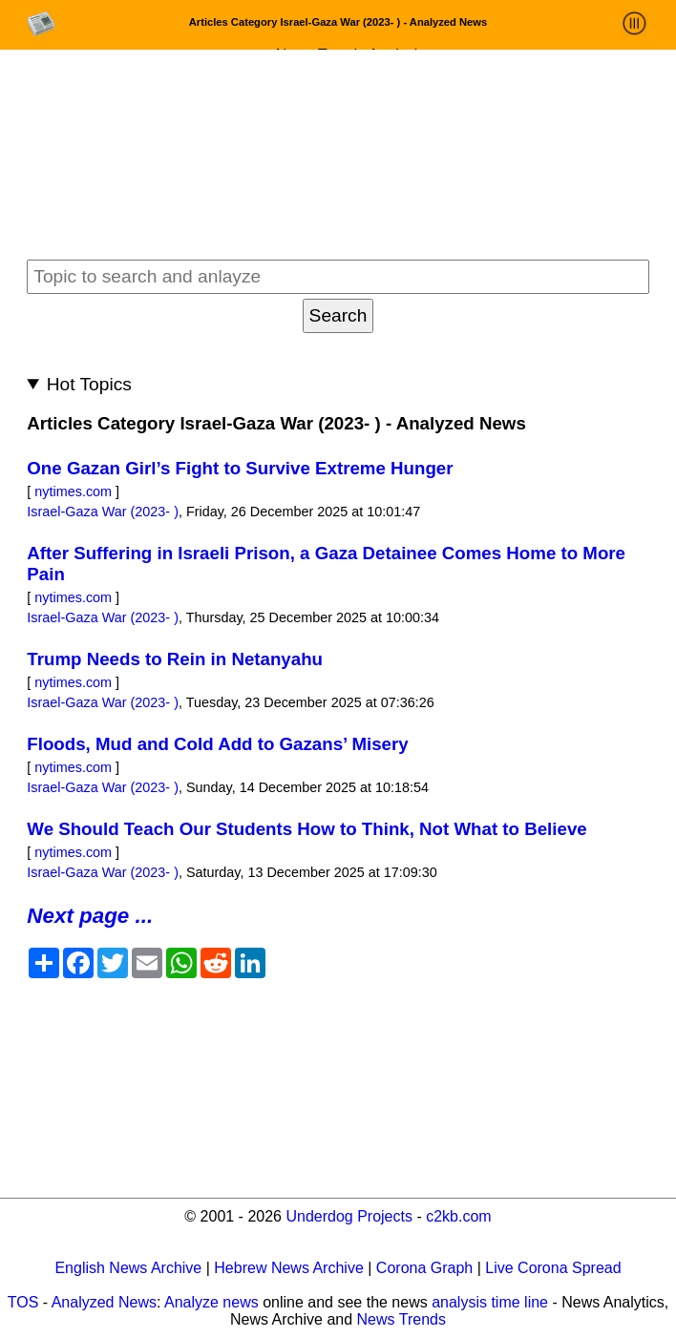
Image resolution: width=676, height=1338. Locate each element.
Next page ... (90, 916)
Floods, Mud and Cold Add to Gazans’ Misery (217, 744)
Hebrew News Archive (289, 1268)
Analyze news (211, 1302)
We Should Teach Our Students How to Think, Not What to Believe (306, 829)
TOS (23, 1302)
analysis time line (490, 1302)
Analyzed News (104, 1302)
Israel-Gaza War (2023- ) (103, 511)
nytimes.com (73, 491)
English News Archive (127, 1268)
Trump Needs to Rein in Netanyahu (175, 659)
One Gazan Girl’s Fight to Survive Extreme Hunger (240, 468)
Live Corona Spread (553, 1268)
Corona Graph (424, 1268)
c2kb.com (458, 1216)
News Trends (401, 1319)
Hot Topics (89, 384)
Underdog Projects (348, 1216)
